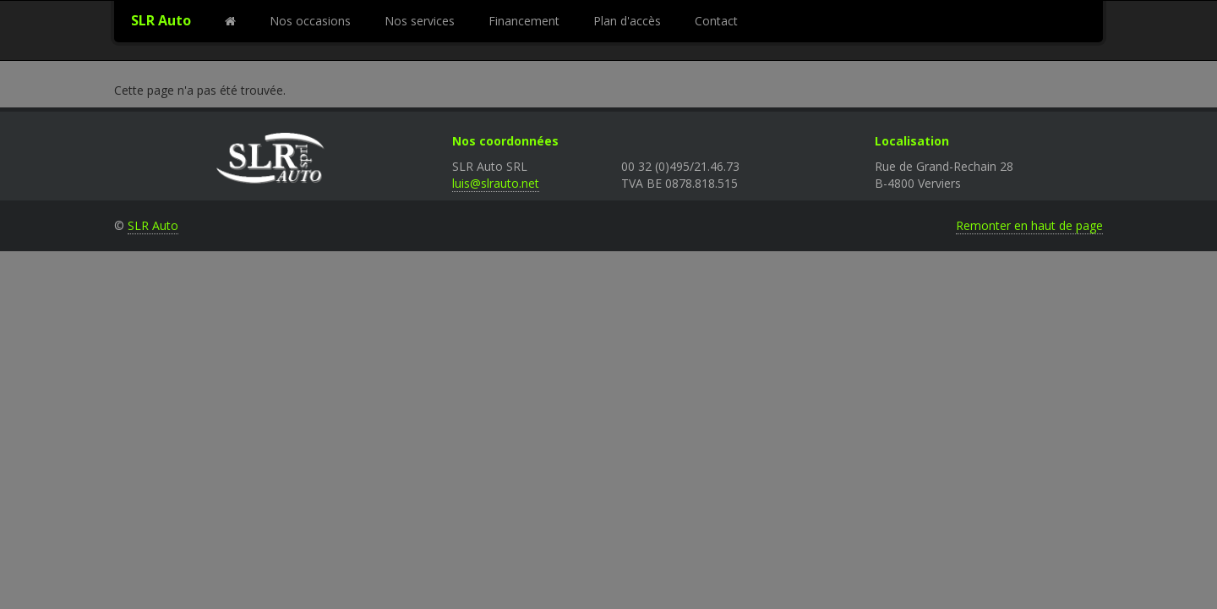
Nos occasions (310, 21)
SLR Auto (161, 20)
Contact (716, 21)
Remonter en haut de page (1029, 225)
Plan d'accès (627, 21)
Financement (523, 21)
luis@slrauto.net (495, 183)
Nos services (420, 21)
